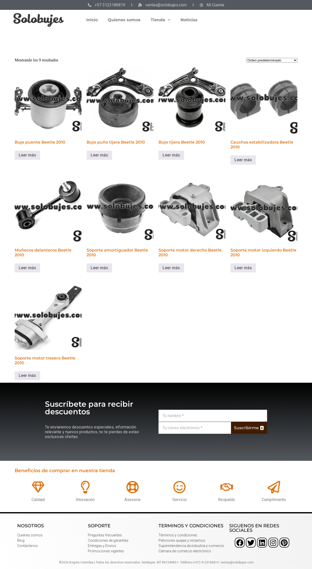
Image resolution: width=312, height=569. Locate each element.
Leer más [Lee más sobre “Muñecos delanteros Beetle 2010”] (27, 267)
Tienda (160, 20)
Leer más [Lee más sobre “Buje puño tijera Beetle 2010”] (99, 155)
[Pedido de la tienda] (271, 60)
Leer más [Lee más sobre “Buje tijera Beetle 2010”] (171, 155)
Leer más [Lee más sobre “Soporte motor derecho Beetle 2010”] (171, 267)
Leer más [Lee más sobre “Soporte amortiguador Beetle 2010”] (99, 267)
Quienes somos (124, 19)
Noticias (189, 19)
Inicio (92, 19)
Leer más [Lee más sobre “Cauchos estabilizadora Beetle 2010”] (243, 159)
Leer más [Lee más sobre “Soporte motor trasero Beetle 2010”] (27, 375)
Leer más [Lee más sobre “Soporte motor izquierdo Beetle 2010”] (243, 267)
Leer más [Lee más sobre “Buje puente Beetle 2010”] (27, 155)
